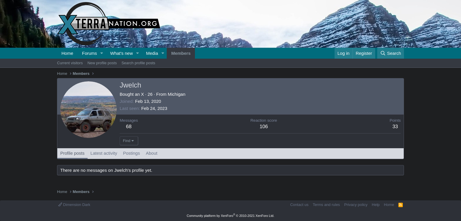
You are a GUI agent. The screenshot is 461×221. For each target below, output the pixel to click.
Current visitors (70, 63)
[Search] (390, 53)
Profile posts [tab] (72, 153)
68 (129, 126)
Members (181, 53)
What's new (121, 53)
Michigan (176, 94)
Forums (89, 53)
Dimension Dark (74, 204)
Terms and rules (326, 204)
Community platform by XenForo (230, 215)
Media (152, 53)
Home (67, 53)
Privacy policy (356, 204)
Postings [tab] (131, 153)
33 (395, 126)
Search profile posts (138, 63)
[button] (102, 53)
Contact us (299, 204)
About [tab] (151, 153)
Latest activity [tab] (104, 153)
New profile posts (102, 63)
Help (376, 204)
